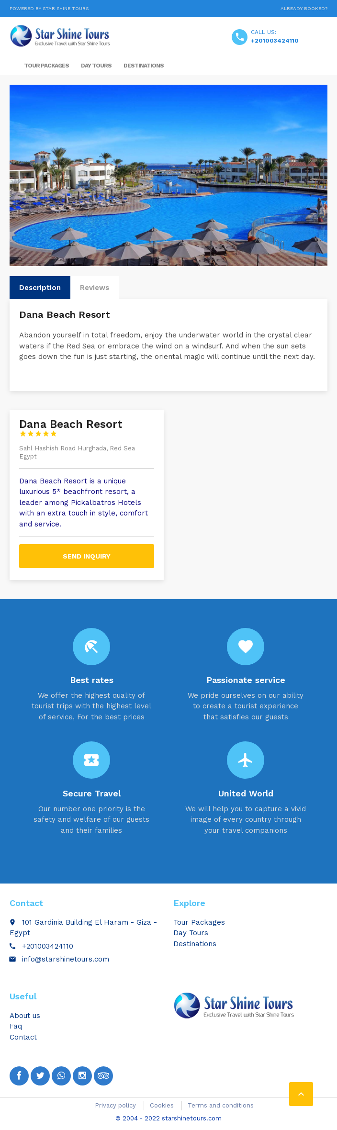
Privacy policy (115, 1105)
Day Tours (96, 65)
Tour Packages (46, 65)
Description (40, 287)
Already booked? (304, 8)
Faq (16, 1026)
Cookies (162, 1105)
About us (25, 1015)
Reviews (94, 287)
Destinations (144, 65)
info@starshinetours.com (65, 959)
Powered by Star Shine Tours (49, 8)
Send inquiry (87, 556)
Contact (23, 1037)
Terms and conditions (221, 1105)
